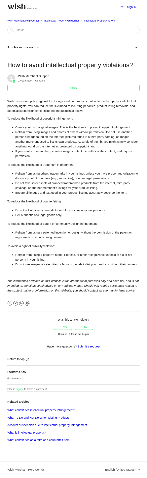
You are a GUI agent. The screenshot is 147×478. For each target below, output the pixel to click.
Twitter (15, 303)
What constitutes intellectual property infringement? (41, 410)
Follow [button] (73, 87)
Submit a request (89, 346)
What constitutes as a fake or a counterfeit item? (39, 440)
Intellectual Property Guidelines (61, 20)
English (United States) (120, 469)
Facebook (9, 303)
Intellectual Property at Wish (100, 20)
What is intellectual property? (26, 432)
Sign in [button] (131, 7)
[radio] (63, 327)
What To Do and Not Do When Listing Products (38, 417)
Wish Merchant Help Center (23, 20)
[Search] (73, 30)
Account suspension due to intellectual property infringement (47, 425)
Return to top (18, 359)
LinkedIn (21, 303)
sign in (19, 389)
